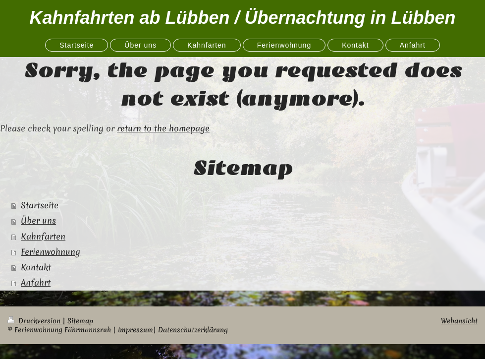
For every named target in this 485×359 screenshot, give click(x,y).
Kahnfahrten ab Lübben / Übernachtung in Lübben (243, 17)
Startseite (39, 205)
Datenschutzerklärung (193, 329)
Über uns (38, 220)
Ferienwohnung (50, 251)
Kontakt (36, 267)
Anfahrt (36, 282)
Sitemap (80, 320)
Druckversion (34, 320)
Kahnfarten (43, 236)
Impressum (135, 329)
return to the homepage (163, 128)
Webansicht (459, 320)
